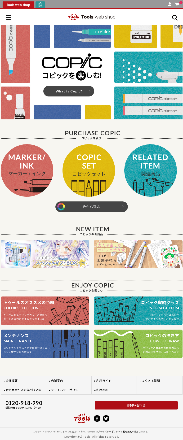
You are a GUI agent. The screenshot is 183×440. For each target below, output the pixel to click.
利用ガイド (104, 381)
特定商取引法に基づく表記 (24, 390)
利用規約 (102, 390)
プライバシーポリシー (66, 390)
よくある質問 (151, 381)
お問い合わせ (136, 405)
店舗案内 (57, 381)
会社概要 (12, 381)
